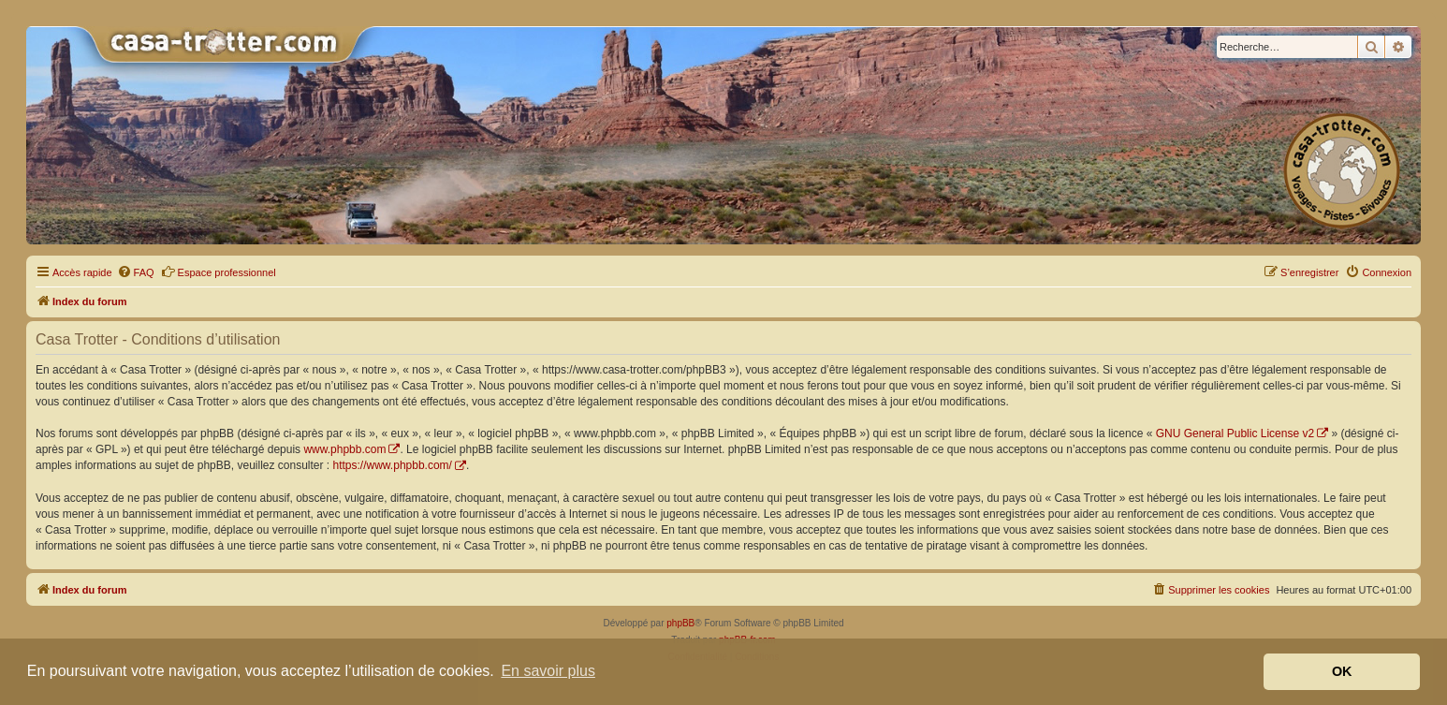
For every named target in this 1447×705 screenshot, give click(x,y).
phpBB (680, 623)
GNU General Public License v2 (1235, 433)
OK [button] (1342, 671)
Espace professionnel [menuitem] (218, 271)
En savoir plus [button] (548, 671)
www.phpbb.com (344, 449)
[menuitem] (135, 272)
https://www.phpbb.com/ (392, 465)
